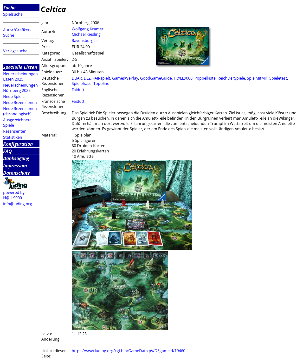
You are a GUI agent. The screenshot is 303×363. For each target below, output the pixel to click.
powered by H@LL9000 (14, 195)
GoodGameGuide (156, 78)
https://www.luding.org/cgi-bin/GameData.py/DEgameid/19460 (128, 350)
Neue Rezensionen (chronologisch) (20, 111)
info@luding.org (17, 203)
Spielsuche (13, 14)
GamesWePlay (125, 78)
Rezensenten (14, 131)
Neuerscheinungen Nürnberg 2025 (20, 87)
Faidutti (78, 89)
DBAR (77, 78)
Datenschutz (16, 173)
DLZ (87, 78)
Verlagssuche (15, 51)
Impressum (15, 165)
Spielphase (81, 83)
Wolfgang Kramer (87, 29)
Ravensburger (84, 40)
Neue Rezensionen (20, 102)
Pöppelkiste (205, 78)
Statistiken (12, 137)
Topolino (101, 83)
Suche (9, 7)
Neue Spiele (14, 96)
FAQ (7, 151)
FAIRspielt (101, 78)
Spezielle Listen (20, 67)
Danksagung (16, 158)
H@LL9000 (183, 78)
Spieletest (278, 78)
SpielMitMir (257, 78)
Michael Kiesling (86, 34)
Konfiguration (18, 144)
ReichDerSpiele (231, 78)
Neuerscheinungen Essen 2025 (20, 76)
